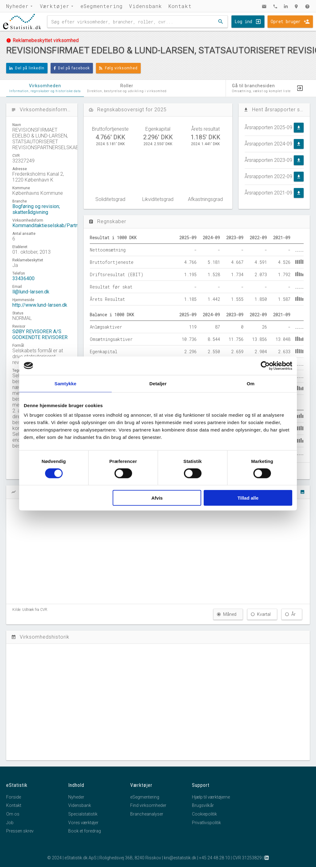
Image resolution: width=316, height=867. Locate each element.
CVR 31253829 (247, 857)
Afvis (157, 498)
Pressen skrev (20, 830)
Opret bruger (286, 21)
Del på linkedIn (26, 68)
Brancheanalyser (146, 814)
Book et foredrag (84, 830)
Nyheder (17, 6)
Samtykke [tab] (66, 383)
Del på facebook (72, 68)
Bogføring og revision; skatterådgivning (36, 209)
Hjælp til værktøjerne (211, 797)
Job (10, 822)
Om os (12, 814)
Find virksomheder (148, 805)
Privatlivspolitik (206, 822)
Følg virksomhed (118, 68)
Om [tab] (250, 383)
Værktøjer (54, 6)
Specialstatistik (83, 814)
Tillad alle (247, 498)
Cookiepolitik (204, 814)
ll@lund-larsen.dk (30, 292)
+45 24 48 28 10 (214, 857)
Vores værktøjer (83, 822)
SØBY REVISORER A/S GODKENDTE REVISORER (40, 334)
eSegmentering (102, 6)
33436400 (23, 278)
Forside (13, 797)
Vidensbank (145, 6)
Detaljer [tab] (158, 383)
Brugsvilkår (203, 805)
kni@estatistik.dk (180, 857)
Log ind (243, 21)
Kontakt (180, 6)
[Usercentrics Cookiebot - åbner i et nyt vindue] (265, 365)
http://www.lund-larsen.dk (39, 305)
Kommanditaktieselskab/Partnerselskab (56, 225)
